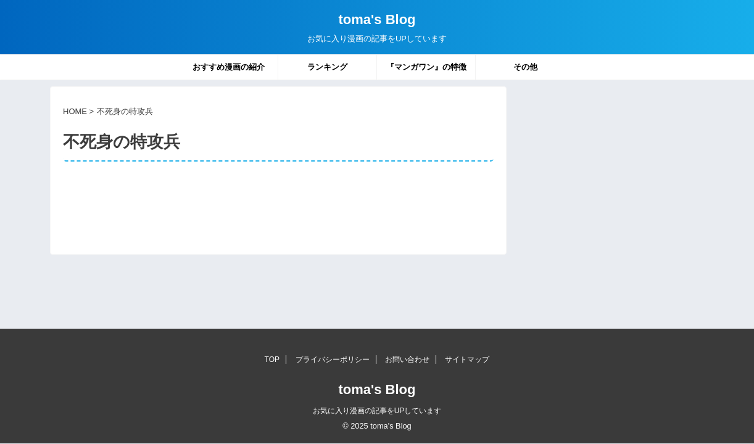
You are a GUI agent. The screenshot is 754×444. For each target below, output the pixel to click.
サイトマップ (467, 359)
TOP (272, 359)
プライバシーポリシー (333, 359)
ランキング (327, 67)
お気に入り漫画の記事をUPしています (377, 410)
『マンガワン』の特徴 (426, 67)
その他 (525, 67)
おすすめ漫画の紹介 (229, 67)
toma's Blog (376, 19)
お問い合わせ (407, 359)
